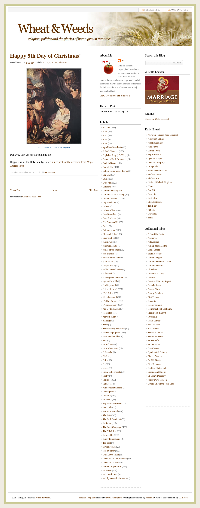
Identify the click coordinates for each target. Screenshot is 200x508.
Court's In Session (111, 198)
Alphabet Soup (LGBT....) (114, 155)
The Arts (63, 62)
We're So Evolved (111, 462)
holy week (107, 273)
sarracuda (107, 399)
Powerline (152, 194)
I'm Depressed (109, 285)
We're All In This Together (115, 458)
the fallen (107, 423)
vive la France (109, 447)
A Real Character (110, 151)
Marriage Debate (155, 332)
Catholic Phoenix (155, 265)
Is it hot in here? (110, 289)
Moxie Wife (153, 340)
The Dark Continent (112, 419)
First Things (153, 297)
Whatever (107, 470)
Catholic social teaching (113, 194)
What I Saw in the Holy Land (161, 383)
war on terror (109, 450)
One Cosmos (153, 348)
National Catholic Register (160, 182)
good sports (108, 261)
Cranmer (152, 277)
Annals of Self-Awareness (114, 159)
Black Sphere (154, 249)
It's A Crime (108, 293)
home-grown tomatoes (113, 277)
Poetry (106, 376)
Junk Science (154, 324)
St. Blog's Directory (157, 376)
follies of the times (111, 249)
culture (106, 206)
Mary (105, 324)
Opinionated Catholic (157, 352)
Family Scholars (155, 293)
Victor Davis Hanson (157, 380)
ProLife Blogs (154, 360)
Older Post (93, 190)
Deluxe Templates (114, 497)
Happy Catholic (155, 305)
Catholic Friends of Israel (159, 261)
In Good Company (156, 162)
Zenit (150, 217)
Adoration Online (156, 139)
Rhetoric (107, 395)
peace (105, 368)
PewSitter (152, 190)
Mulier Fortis (154, 344)
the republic (108, 435)
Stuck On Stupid (110, 411)
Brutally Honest (155, 253)
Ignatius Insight (155, 158)
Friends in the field (111, 257)
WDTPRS (152, 213)
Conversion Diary (156, 273)
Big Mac (107, 175)
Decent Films (154, 289)
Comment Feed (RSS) (32, 196)
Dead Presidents (110, 214)
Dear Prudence (109, 218)
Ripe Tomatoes (154, 364)
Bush (105, 179)
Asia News (153, 146)
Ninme (151, 186)
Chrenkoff (152, 269)
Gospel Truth (109, 265)
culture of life (109, 210)
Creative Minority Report (159, 281)
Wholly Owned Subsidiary (115, 478)
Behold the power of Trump (115, 171)
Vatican (151, 209)
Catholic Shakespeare (112, 190)
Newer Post (15, 190)
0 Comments (50, 172)
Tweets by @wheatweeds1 (157, 119)
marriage (107, 320)
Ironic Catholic (154, 320)
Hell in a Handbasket (112, 269)
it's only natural (110, 297)
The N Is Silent (110, 431)
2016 (105, 143)
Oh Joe (106, 356)
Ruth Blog (152, 198)
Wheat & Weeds (42, 497)
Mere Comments (155, 336)
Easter (105, 226)
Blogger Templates (87, 497)
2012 (105, 135)
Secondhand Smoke (157, 372)
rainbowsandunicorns (112, 387)
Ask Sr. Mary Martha (157, 246)
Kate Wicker (153, 328)
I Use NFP (152, 316)
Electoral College (111, 234)
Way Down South (111, 454)
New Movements (110, 348)
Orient (106, 360)
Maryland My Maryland (114, 328)
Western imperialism (112, 466)
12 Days (46, 62)
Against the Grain (156, 234)
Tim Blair (152, 206)
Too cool (107, 443)
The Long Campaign (112, 427)
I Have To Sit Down (157, 313)
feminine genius (110, 246)
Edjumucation (109, 230)
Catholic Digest (155, 257)
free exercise (108, 253)
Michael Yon (153, 178)
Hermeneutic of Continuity (160, 309)
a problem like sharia (112, 147)
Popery (55, 62)
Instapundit (153, 166)
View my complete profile (115, 96)
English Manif (154, 154)
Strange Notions (155, 202)
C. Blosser (183, 497)
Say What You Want (112, 403)
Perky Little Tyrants (112, 372)
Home (54, 190)
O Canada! (108, 352)
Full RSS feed (152, 10)
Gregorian (152, 301)
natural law (108, 344)
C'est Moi (107, 182)
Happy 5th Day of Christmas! (45, 56)
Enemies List (109, 238)
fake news (107, 242)
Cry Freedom (109, 202)
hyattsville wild (110, 281)
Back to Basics (109, 163)
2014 (105, 139)
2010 (105, 131)
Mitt (105, 340)
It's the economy (110, 305)
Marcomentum (109, 316)
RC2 (124, 60)
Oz (104, 364)
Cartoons (107, 186)
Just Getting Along (111, 309)
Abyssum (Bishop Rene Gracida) (163, 135)
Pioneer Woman (155, 356)
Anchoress (152, 238)
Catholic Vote (154, 150)
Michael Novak (155, 174)
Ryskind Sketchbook (157, 368)
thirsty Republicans (111, 439)
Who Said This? (110, 474)
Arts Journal (153, 242)
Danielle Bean (154, 285)
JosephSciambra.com (157, 170)
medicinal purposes (111, 332)
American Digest (155, 142)
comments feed (179, 10)
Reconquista (108, 391)
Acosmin (150, 497)
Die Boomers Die (111, 222)
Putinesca (107, 383)
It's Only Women (110, 301)
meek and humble (111, 336)
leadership (107, 313)
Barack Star (108, 167)
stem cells (107, 407)
